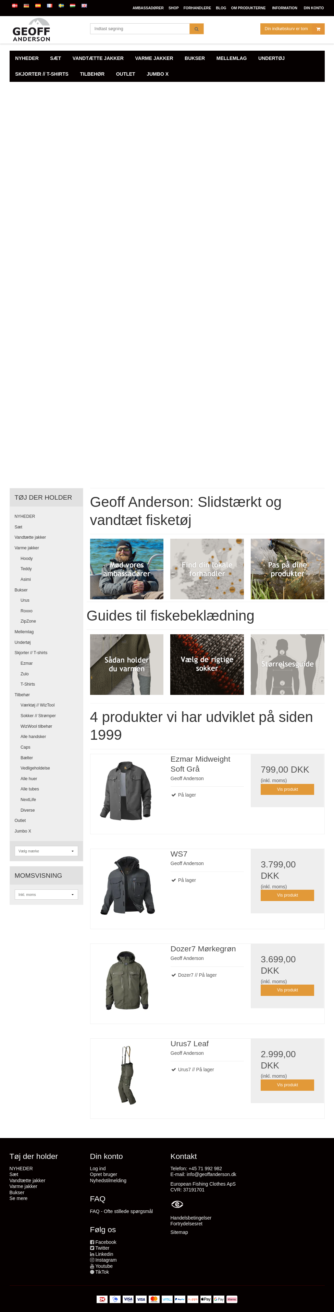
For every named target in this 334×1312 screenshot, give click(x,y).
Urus (25, 600)
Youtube (104, 1266)
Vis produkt (287, 789)
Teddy (26, 568)
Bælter (27, 757)
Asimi (26, 579)
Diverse (28, 810)
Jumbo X (23, 831)
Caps (25, 747)
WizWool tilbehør (36, 726)
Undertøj (23, 642)
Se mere (19, 1198)
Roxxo (27, 611)
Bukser (21, 590)
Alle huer (29, 778)
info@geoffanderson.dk (211, 1174)
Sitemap (179, 1232)
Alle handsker (33, 736)
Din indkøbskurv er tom (294, 29)
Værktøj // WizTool (37, 705)
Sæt (18, 527)
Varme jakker (27, 548)
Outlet (20, 820)
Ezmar (27, 663)
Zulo (25, 674)
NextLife (28, 799)
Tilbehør (22, 694)
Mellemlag (24, 631)
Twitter (102, 1248)
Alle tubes (30, 789)
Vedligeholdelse (35, 768)
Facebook (105, 1242)
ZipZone (28, 621)
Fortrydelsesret (186, 1223)
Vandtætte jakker (30, 537)
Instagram (105, 1260)
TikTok (102, 1272)
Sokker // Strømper (38, 715)
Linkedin (104, 1254)
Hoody (27, 558)
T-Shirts (28, 684)
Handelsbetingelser (191, 1218)
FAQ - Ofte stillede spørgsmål (121, 1211)
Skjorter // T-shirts (31, 652)
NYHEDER (25, 516)
